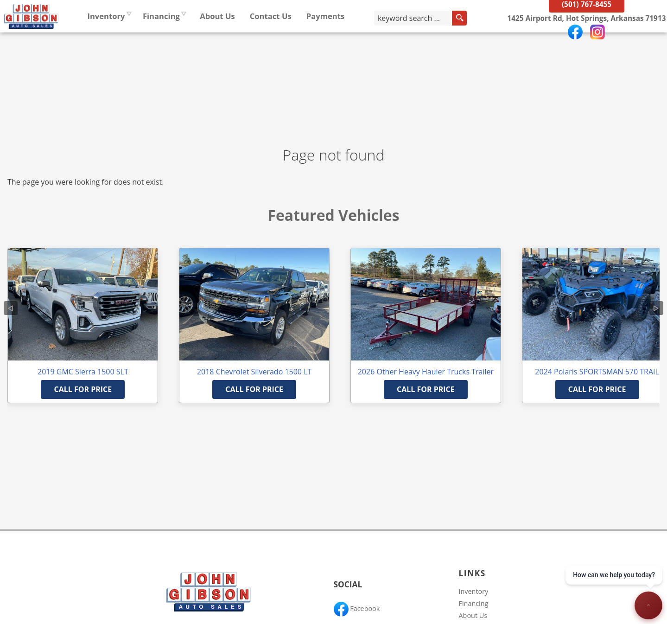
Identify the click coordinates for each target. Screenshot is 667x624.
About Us (473, 615)
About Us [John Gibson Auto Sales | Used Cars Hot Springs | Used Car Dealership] (274, 39)
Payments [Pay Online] (381, 39)
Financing (474, 603)
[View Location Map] (581, 42)
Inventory (162, 39)
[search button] (477, 41)
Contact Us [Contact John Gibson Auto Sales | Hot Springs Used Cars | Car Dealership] (327, 39)
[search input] (438, 41)
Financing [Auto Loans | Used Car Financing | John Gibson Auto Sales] (217, 39)
